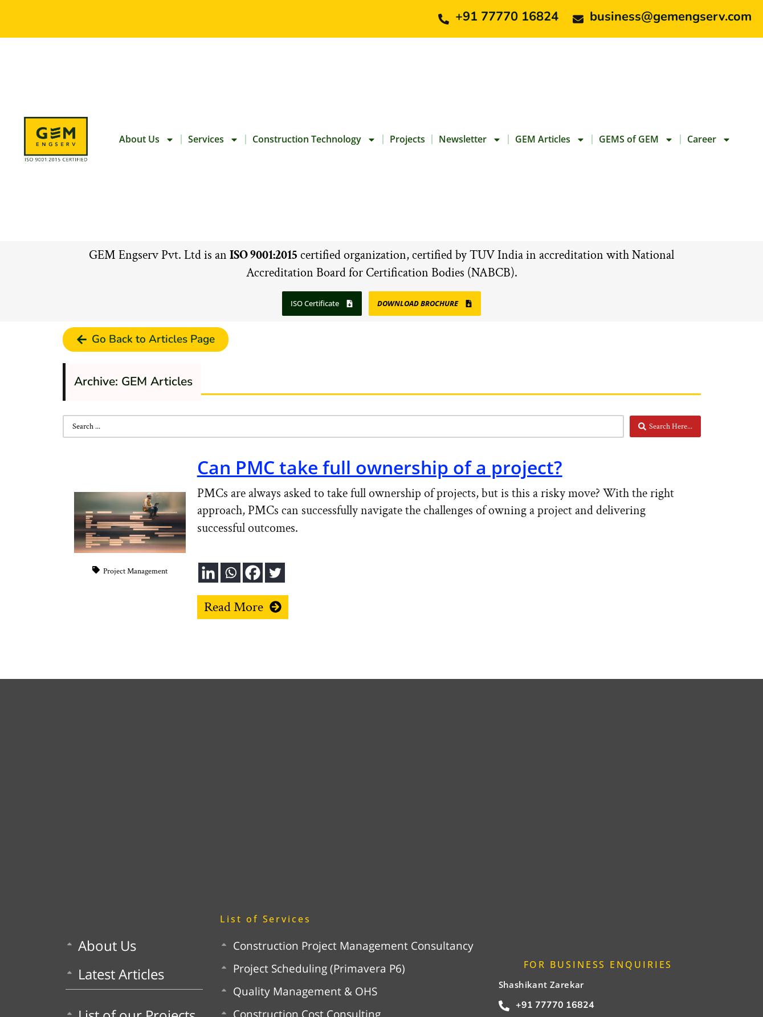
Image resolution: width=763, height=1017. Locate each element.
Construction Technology (314, 139)
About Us (146, 139)
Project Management (135, 571)
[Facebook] (253, 573)
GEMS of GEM (636, 139)
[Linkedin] (208, 573)
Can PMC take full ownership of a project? (379, 467)
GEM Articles (550, 139)
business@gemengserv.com (671, 16)
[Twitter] (275, 573)
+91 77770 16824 (506, 16)
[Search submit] (665, 426)
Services (213, 139)
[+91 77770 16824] (443, 19)
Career (709, 139)
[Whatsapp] (230, 573)
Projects (407, 139)
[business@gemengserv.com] (578, 19)
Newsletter (470, 139)
